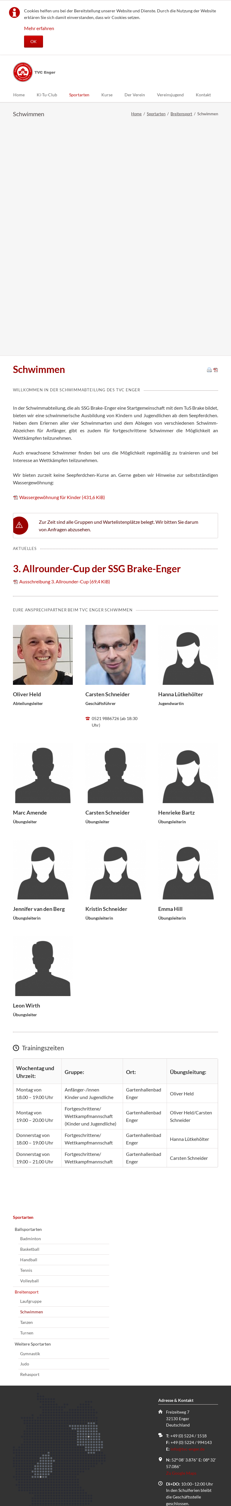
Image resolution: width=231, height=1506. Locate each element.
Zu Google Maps (181, 1241)
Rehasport (29, 1143)
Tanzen (26, 1091)
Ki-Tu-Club (47, 94)
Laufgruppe (31, 1070)
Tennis (26, 1039)
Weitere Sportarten (33, 1112)
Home (19, 94)
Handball (28, 1028)
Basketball (29, 1017)
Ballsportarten (28, 998)
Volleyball (29, 1049)
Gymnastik (30, 1122)
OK (33, 41)
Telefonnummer (28, 1367)
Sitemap (25, 1479)
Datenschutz (27, 1424)
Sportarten (79, 94)
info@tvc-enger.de (188, 1217)
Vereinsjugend (170, 94)
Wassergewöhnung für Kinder (62, 266)
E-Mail (22, 1345)
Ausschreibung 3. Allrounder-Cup (64, 350)
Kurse (106, 94)
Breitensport (181, 113)
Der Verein (135, 94)
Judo (24, 1132)
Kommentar (24, 1390)
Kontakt (203, 94)
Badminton (30, 1007)
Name (22, 1323)
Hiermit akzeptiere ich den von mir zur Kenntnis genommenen (74, 1421)
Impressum (85, 1479)
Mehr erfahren (39, 28)
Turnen (26, 1101)
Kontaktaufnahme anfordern (48, 1443)
